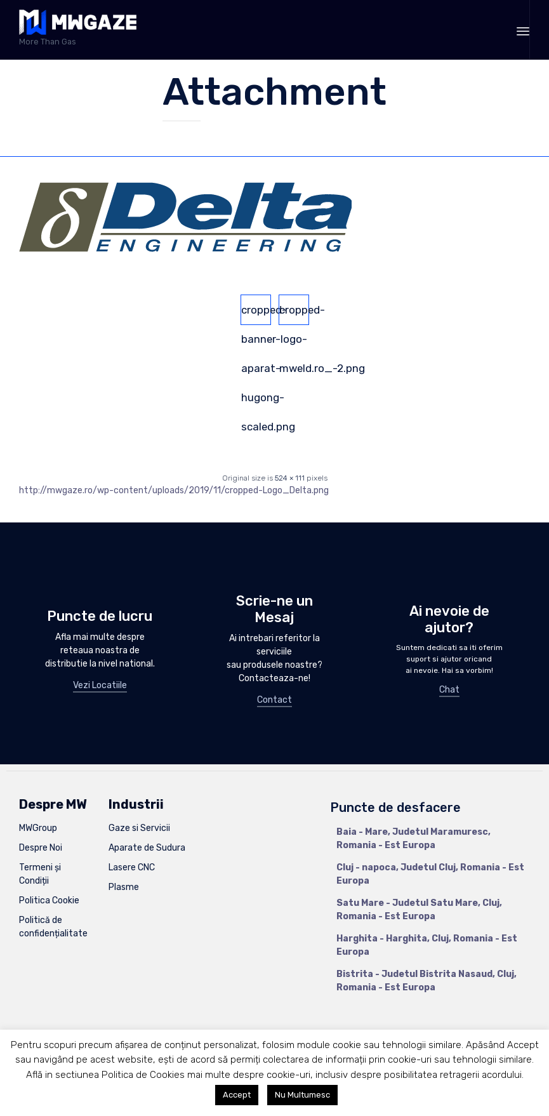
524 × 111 (290, 478)
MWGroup (38, 828)
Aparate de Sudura (147, 847)
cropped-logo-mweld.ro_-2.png (294, 314)
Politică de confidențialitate (53, 927)
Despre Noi (40, 847)
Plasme (124, 887)
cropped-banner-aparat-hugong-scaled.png (256, 314)
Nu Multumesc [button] (302, 1094)
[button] (100, 686)
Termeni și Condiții (40, 874)
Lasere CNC (132, 867)
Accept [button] (237, 1094)
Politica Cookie (49, 900)
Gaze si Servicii (139, 828)
